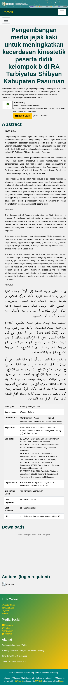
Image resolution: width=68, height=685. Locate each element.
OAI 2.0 (38, 681)
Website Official (8, 605)
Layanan (5, 611)
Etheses (7, 12)
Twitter (6, 628)
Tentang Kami (8, 608)
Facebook (7, 625)
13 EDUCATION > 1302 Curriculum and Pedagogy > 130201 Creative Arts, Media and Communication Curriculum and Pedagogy (39, 456)
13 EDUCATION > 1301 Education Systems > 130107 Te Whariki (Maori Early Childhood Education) (39, 447)
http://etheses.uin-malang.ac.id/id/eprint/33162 (40, 516)
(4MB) (26, 115)
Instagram (7, 631)
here (61, 681)
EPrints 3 (19, 681)
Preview (43, 115)
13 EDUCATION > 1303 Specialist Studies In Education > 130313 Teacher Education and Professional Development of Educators (39, 474)
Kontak (5, 613)
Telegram (7, 634)
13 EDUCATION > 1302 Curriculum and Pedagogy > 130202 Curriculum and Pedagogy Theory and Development (40, 465)
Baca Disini (22, 115)
